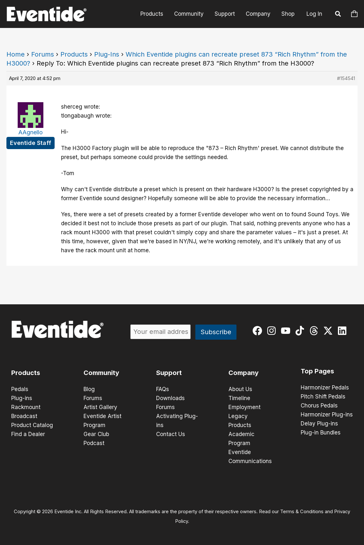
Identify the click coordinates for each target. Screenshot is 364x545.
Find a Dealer (28, 434)
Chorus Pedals (319, 405)
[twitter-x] (329, 330)
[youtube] (287, 330)
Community (189, 14)
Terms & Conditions (302, 511)
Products (151, 14)
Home (15, 54)
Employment (244, 407)
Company (258, 14)
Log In (314, 14)
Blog (89, 389)
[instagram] (273, 330)
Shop (288, 14)
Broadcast (24, 416)
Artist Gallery (100, 407)
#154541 (346, 78)
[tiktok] (301, 330)
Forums (42, 54)
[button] (338, 15)
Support (225, 14)
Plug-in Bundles (321, 432)
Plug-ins (21, 398)
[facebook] (259, 330)
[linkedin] (343, 330)
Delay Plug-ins (319, 423)
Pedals (19, 389)
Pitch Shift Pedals (323, 396)
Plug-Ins (106, 54)
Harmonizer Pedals (325, 387)
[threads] (315, 330)
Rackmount (25, 407)
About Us (240, 389)
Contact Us (170, 434)
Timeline (239, 398)
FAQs (162, 389)
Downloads (170, 398)
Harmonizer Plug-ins (327, 414)
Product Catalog (32, 425)
